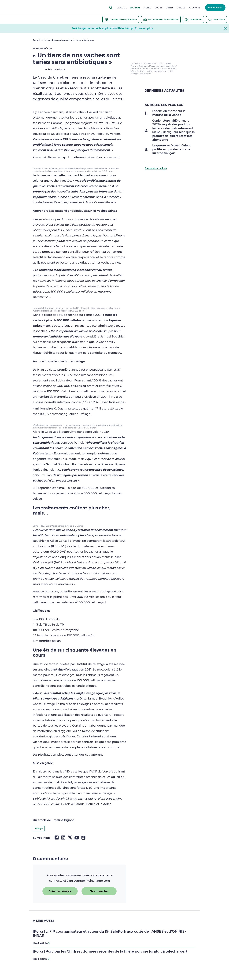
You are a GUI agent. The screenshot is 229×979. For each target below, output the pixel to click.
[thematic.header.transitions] (193, 19)
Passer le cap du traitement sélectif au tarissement (83, 157)
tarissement (45, 175)
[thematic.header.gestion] (120, 19)
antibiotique (108, 117)
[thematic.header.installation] (161, 19)
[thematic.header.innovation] (216, 19)
